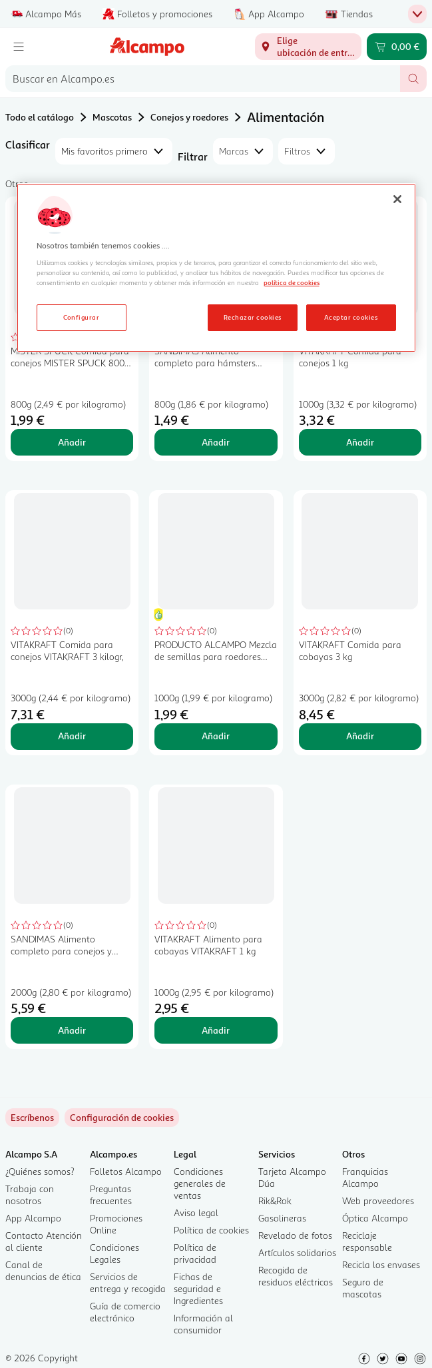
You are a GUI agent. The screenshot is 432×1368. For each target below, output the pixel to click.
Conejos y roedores (189, 117)
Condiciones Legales (114, 1253)
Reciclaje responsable (367, 1241)
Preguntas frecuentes (111, 1194)
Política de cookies (211, 1229)
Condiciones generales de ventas (200, 1183)
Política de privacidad (195, 1253)
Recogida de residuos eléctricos (295, 1275)
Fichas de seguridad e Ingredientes (198, 1288)
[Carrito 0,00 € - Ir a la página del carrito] (397, 46)
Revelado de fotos (295, 1235)
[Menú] (18, 46)
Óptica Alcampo (375, 1217)
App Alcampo (33, 1217)
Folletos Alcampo (126, 1171)
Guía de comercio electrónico (125, 1311)
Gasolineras (282, 1217)
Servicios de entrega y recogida (128, 1282)
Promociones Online (116, 1223)
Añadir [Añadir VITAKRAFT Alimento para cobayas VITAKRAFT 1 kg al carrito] (216, 1030)
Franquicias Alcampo (365, 1177)
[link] (122, 1117)
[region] (216, 267)
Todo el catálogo (39, 117)
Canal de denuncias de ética (43, 1270)
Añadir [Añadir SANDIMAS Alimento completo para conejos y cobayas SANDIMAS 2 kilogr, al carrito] (72, 1030)
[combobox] (202, 78)
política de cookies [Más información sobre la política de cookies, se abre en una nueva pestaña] (292, 282)
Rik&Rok (275, 1200)
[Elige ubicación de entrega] (308, 46)
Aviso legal (196, 1212)
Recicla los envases (381, 1264)
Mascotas (112, 117)
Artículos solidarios (297, 1252)
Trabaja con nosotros (29, 1194)
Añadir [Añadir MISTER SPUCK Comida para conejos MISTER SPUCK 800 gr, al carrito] (72, 442)
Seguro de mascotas (362, 1287)
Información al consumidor (203, 1323)
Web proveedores (378, 1200)
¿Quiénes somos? (40, 1171)
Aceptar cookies (350, 317)
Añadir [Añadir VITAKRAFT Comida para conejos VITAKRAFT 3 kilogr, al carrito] (72, 735)
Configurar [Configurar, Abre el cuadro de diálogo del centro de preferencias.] (81, 317)
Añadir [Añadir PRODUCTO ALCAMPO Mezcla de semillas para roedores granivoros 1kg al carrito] (216, 735)
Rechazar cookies (253, 317)
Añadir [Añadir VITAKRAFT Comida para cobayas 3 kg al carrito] (360, 735)
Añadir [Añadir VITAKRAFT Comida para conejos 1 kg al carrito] (360, 442)
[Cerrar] (397, 199)
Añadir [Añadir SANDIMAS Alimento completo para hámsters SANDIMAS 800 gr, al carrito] (216, 442)
